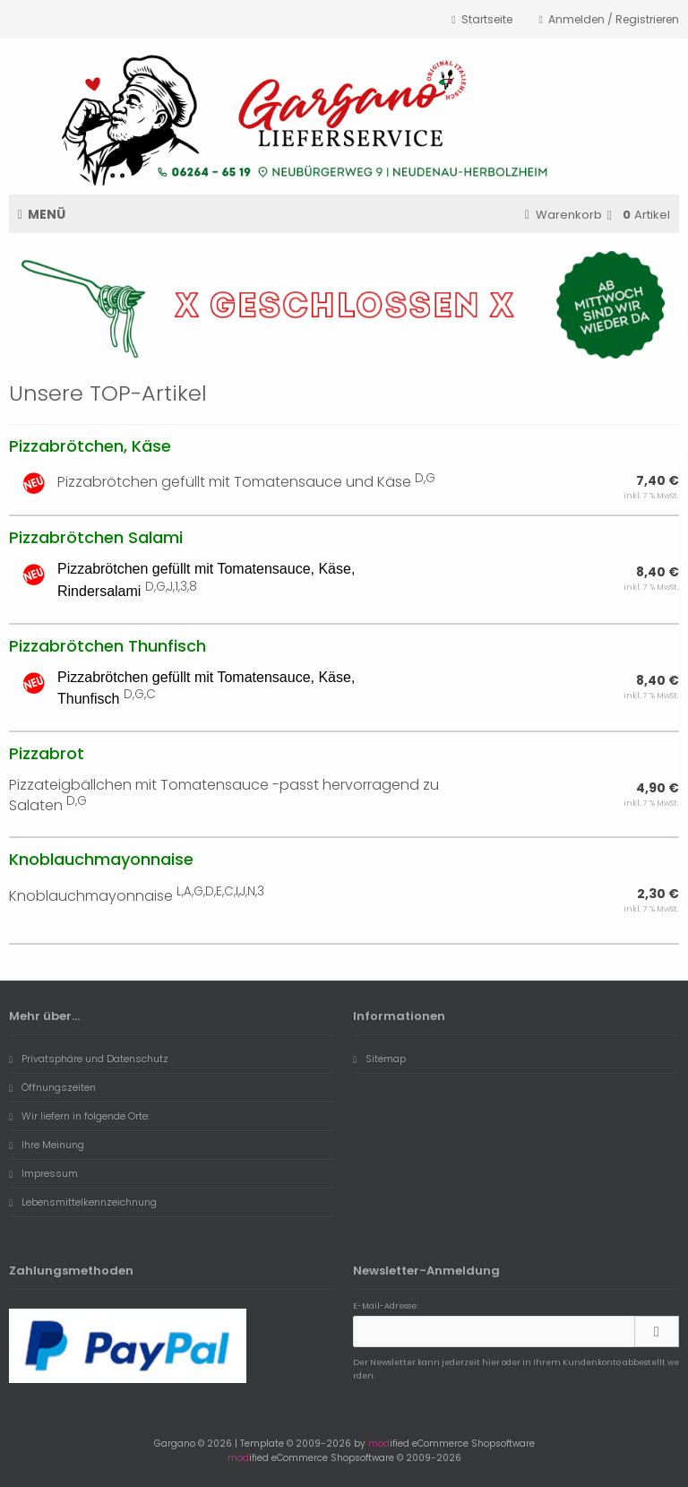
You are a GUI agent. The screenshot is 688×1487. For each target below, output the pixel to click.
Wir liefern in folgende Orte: (79, 1116)
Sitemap (379, 1058)
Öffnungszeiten (52, 1087)
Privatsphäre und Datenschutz (88, 1058)
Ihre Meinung (46, 1144)
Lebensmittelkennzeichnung (83, 1202)
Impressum (43, 1173)
